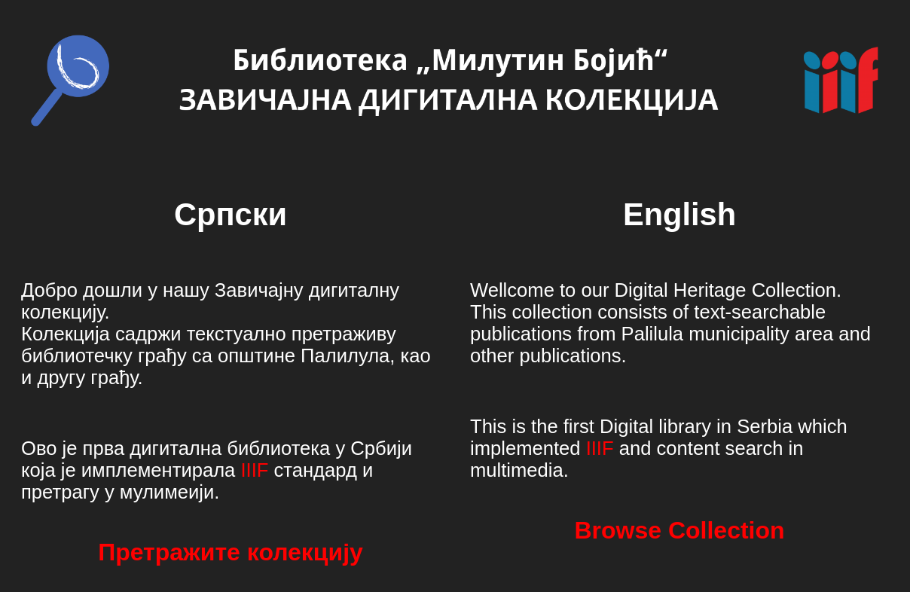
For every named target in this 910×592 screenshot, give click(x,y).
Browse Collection (679, 530)
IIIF (254, 470)
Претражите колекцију (230, 552)
